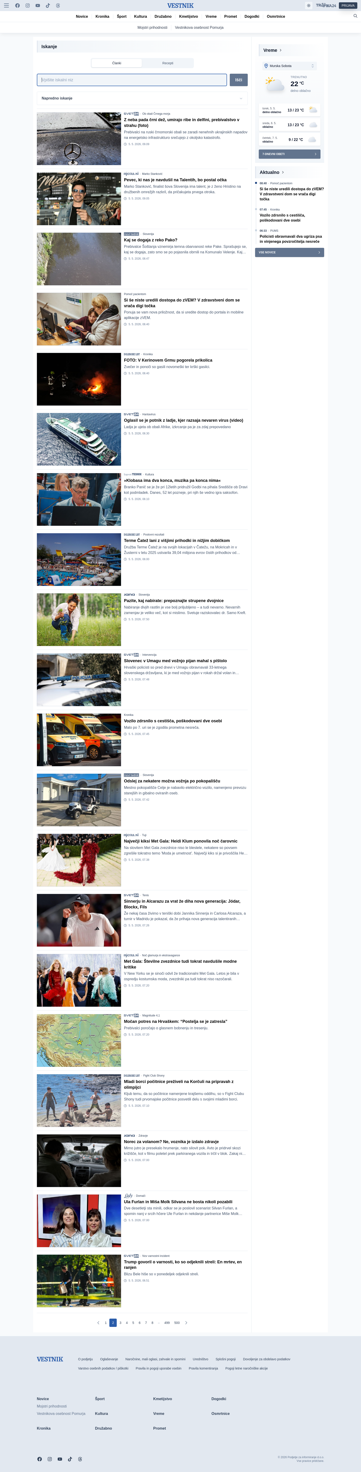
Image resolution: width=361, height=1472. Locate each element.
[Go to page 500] (176, 1323)
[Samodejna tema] (308, 5)
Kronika (148, 354)
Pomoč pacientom (135, 294)
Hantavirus (148, 414)
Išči (238, 80)
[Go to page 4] (127, 1323)
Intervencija (149, 654)
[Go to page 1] (106, 1323)
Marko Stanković (152, 174)
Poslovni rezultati (153, 534)
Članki (116, 63)
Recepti (167, 63)
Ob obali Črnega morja (156, 113)
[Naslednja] (186, 1323)
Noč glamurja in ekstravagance (161, 955)
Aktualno (269, 172)
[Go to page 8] (152, 1323)
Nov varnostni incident (155, 1256)
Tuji (144, 835)
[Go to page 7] (146, 1323)
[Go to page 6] (140, 1323)
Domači (141, 1195)
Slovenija (148, 234)
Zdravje (143, 1135)
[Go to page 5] (133, 1323)
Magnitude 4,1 (151, 1015)
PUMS (274, 230)
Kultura (149, 474)
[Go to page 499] (167, 1323)
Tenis (145, 895)
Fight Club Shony (153, 1075)
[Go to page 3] (120, 1323)
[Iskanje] (132, 80)
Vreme (270, 50)
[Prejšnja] (98, 1323)
